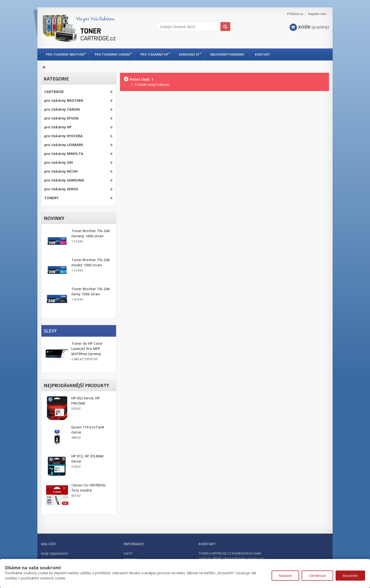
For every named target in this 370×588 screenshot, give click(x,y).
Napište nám (317, 14)
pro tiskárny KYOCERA (63, 136)
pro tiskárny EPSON (61, 118)
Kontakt (267, 54)
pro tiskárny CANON (113, 54)
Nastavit (285, 575)
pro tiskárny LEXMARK (63, 145)
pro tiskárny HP (157, 54)
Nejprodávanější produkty (76, 385)
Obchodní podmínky (232, 54)
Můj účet (49, 544)
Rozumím (350, 575)
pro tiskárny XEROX (61, 189)
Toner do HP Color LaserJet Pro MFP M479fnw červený (87, 348)
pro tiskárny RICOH (60, 171)
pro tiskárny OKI (58, 162)
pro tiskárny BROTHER (65, 54)
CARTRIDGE (54, 91)
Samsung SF (192, 54)
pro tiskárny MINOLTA (63, 153)
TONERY (51, 198)
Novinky (54, 218)
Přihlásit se (295, 14)
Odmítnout (317, 575)
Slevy (50, 331)
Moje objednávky (54, 553)
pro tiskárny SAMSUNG (64, 180)
